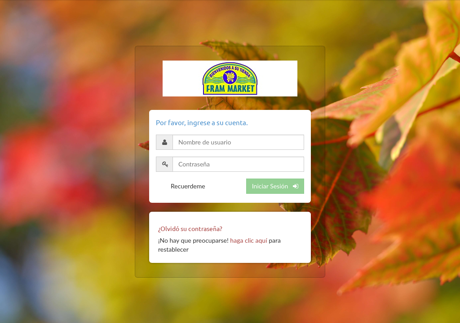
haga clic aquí (248, 240)
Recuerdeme (188, 186)
